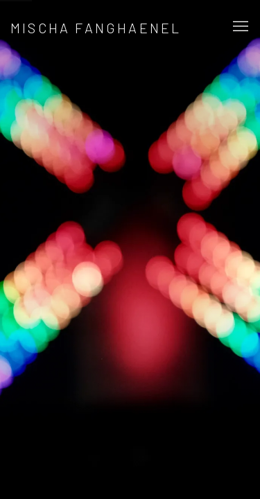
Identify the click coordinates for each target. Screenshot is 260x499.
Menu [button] (239, 27)
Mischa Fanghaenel (95, 27)
